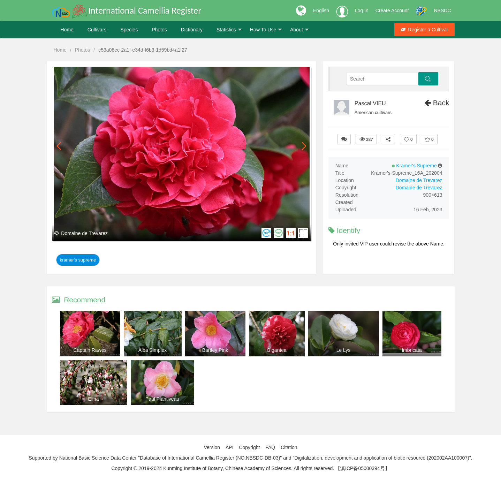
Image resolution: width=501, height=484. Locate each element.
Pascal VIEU (370, 103)
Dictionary (192, 29)
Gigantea (277, 350)
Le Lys (343, 350)
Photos (159, 29)
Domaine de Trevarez (419, 180)
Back (437, 103)
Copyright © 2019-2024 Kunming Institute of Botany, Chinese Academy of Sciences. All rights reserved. (222, 468)
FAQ (270, 447)
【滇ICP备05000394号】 (362, 468)
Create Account (392, 10)
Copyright (249, 447)
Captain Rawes (90, 350)
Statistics (229, 30)
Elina (93, 399)
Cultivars (97, 29)
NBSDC (442, 10)
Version (212, 447)
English (321, 10)
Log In (362, 10)
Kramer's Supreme (78, 260)
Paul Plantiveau (162, 399)
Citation (289, 447)
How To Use (266, 30)
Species (129, 29)
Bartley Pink (215, 350)
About (299, 30)
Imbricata (412, 350)
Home (67, 29)
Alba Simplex (152, 350)
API (230, 447)
